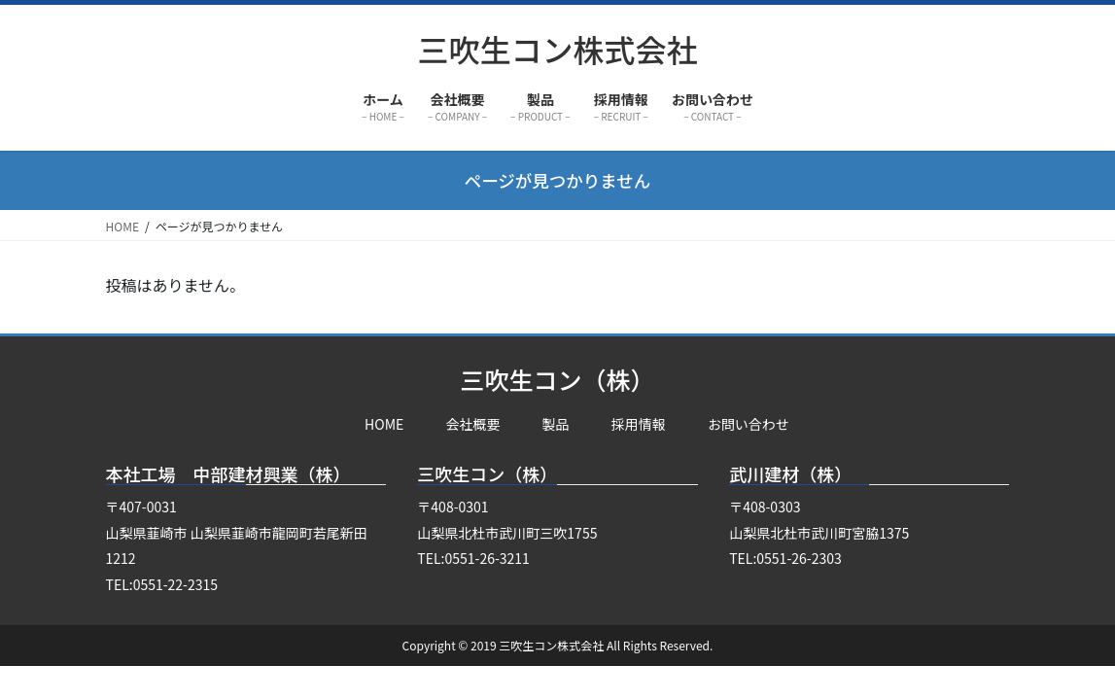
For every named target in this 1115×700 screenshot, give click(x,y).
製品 (556, 424)
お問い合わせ (748, 424)
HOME (384, 424)
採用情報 (638, 424)
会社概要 (472, 424)
